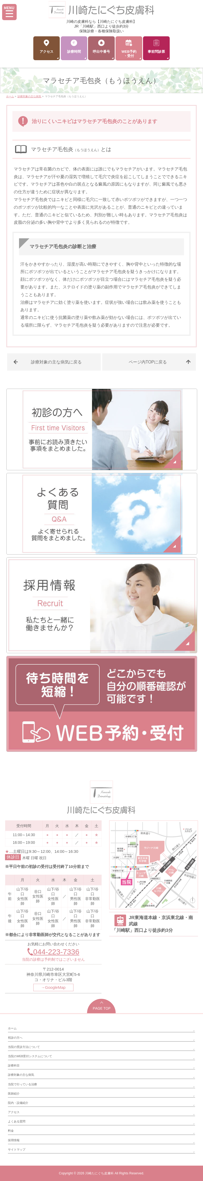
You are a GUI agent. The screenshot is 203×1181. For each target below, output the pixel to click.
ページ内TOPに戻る (148, 362)
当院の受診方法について (24, 1046)
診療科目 (14, 1065)
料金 (11, 1130)
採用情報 (14, 1140)
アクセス (14, 1112)
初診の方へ (15, 1037)
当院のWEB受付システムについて (30, 1056)
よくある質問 (16, 1121)
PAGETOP (101, 1006)
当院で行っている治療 (22, 1084)
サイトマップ (16, 1149)
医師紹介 (14, 1093)
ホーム (12, 1028)
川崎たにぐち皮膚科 (99, 1173)
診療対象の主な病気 (21, 1074)
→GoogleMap (53, 987)
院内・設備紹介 (18, 1102)
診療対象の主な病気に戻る (56, 362)
